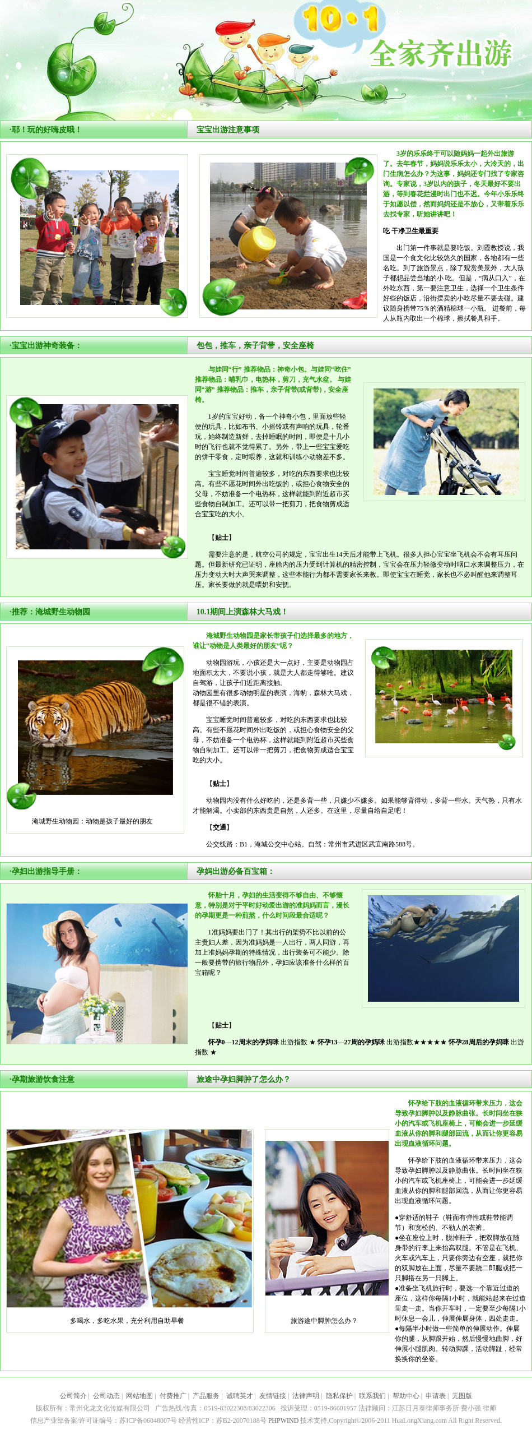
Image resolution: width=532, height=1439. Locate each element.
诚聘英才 (239, 1396)
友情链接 (272, 1396)
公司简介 (73, 1396)
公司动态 (106, 1396)
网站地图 (139, 1396)
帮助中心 (406, 1396)
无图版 (462, 1396)
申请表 (436, 1396)
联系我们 (372, 1396)
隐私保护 (339, 1396)
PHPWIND (283, 1420)
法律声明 (305, 1396)
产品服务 (206, 1396)
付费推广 (173, 1396)
